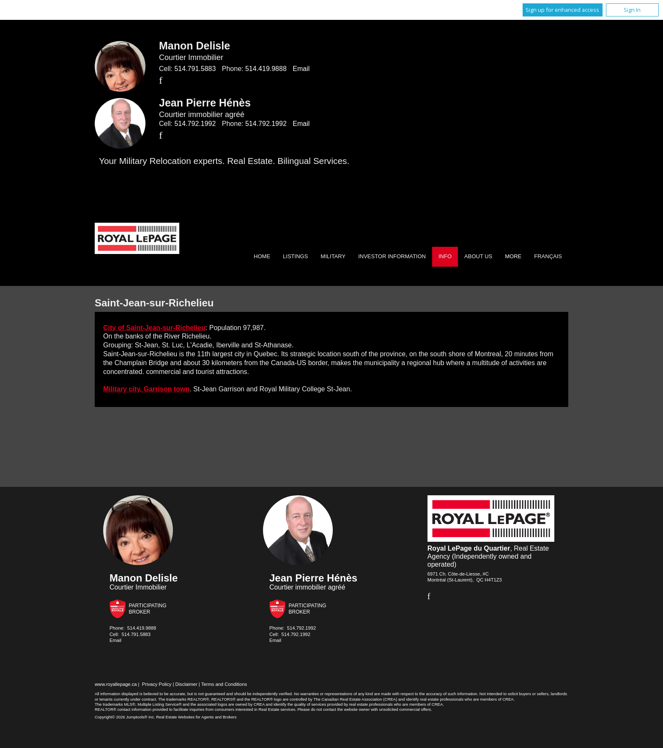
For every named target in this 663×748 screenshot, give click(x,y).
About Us (478, 256)
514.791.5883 (195, 68)
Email (301, 68)
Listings (295, 256)
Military (333, 256)
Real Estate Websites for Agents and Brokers (196, 717)
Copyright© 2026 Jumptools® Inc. (125, 717)
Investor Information (392, 256)
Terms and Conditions (224, 684)
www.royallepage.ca (116, 684)
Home (262, 256)
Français (548, 256)
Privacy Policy (157, 684)
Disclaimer (186, 684)
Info (445, 256)
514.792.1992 (195, 123)
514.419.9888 (266, 68)
